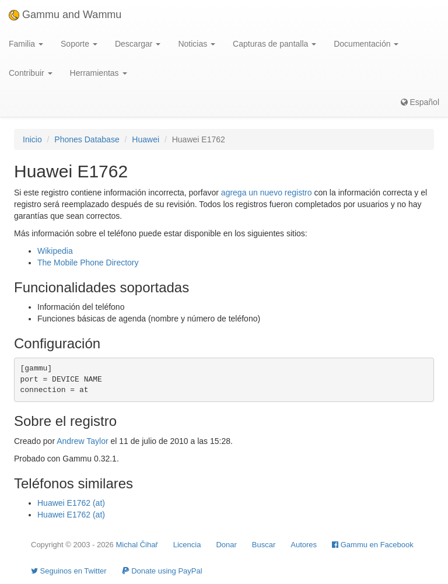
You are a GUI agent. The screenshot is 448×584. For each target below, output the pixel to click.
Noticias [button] (196, 43)
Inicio (32, 139)
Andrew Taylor (82, 441)
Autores (303, 544)
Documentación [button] (366, 43)
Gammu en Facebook (373, 544)
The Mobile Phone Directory (88, 262)
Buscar (263, 544)
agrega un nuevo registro (266, 192)
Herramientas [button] (98, 73)
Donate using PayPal (162, 570)
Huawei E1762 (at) (71, 503)
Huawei (145, 139)
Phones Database (86, 139)
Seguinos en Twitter (69, 570)
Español (420, 102)
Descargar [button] (137, 43)
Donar (226, 544)
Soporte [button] (79, 43)
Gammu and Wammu (65, 14)
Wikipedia (55, 251)
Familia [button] (26, 43)
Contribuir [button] (30, 73)
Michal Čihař (137, 544)
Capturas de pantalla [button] (274, 43)
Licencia (187, 544)
